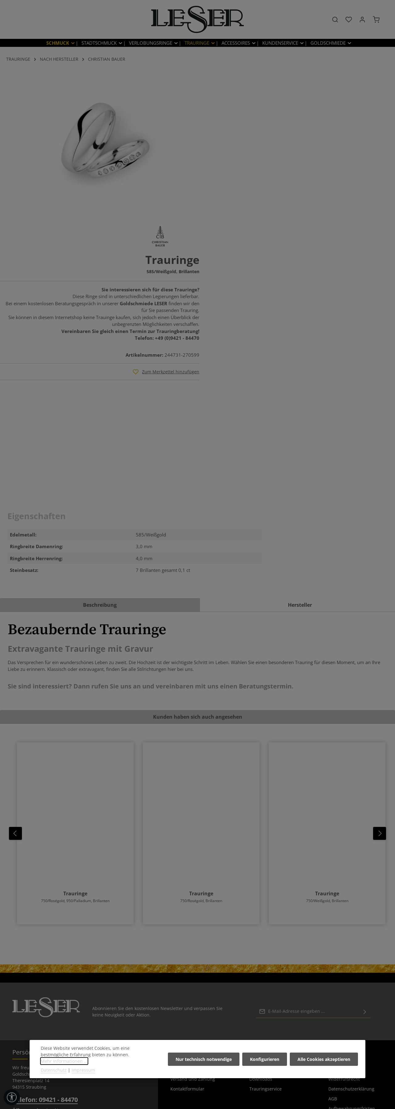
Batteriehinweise (187, 926)
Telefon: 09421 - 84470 (45, 956)
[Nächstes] (379, 690)
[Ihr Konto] (362, 20)
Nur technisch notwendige (204, 1059)
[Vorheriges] (15, 690)
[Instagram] (202, 1084)
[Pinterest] (193, 1084)
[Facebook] (183, 1084)
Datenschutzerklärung (351, 946)
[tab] (100, 462)
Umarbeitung (263, 926)
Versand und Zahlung (192, 936)
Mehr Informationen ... (64, 1061)
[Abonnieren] (365, 868)
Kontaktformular (187, 946)
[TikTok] (212, 1084)
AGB (332, 956)
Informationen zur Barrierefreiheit (347, 1007)
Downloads (260, 936)
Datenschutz (54, 1070)
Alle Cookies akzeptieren (323, 1059)
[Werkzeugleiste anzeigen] (12, 1097)
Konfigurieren (265, 1059)
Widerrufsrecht (344, 936)
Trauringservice (265, 946)
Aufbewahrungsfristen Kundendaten (351, 970)
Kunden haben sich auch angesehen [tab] (197, 573)
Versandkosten (233, 1100)
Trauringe (75, 750)
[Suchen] (335, 20)
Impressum (340, 926)
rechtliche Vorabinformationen (349, 988)
